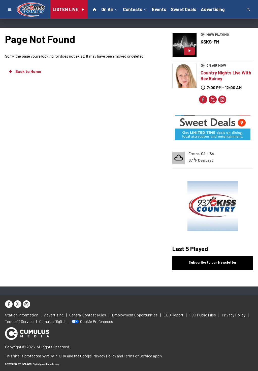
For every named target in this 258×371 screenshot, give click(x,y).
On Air (109, 9)
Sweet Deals (183, 9)
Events (159, 9)
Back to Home (24, 71)
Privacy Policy (104, 355)
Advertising (212, 9)
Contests (135, 9)
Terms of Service (138, 355)
